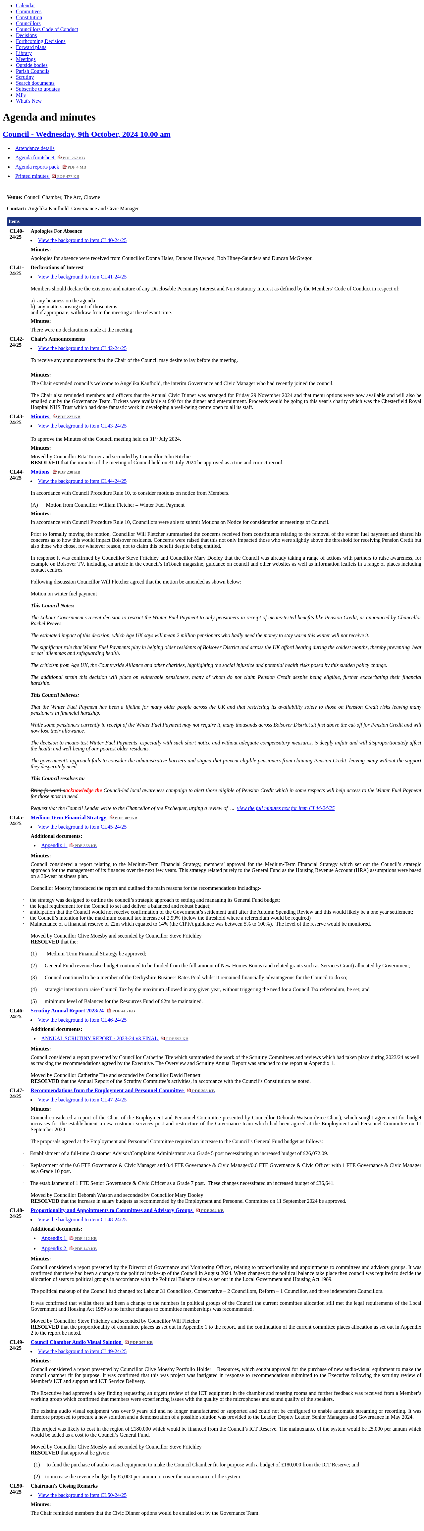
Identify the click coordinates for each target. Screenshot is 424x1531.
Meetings (26, 59)
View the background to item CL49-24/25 (82, 1351)
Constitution (29, 17)
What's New (29, 101)
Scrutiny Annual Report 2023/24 (82, 1010)
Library (24, 53)
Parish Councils (32, 71)
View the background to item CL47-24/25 (82, 1099)
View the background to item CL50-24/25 (82, 1495)
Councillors (28, 23)
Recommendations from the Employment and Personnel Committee (122, 1090)
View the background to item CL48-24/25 (82, 1219)
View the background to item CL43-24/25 (82, 426)
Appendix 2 (69, 1248)
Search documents (35, 83)
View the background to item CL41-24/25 (82, 277)
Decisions (26, 35)
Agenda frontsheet (50, 157)
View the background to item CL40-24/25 (82, 240)
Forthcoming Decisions (41, 41)
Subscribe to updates (38, 89)
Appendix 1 (69, 845)
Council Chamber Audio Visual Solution (91, 1342)
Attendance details (35, 148)
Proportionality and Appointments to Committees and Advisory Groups (127, 1210)
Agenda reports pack (50, 167)
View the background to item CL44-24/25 (82, 481)
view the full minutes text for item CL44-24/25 (286, 808)
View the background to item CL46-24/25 (82, 1020)
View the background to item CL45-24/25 (82, 827)
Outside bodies (32, 65)
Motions (55, 472)
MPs (21, 95)
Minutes (55, 416)
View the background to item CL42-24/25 (82, 348)
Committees (28, 11)
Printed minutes (47, 176)
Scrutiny (25, 77)
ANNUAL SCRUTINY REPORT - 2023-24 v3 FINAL (114, 1038)
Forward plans (31, 47)
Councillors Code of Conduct (47, 29)
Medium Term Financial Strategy (83, 817)
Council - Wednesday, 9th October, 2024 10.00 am (87, 134)
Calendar (25, 5)
